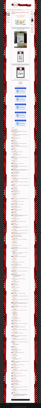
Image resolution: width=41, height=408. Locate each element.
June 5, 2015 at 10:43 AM (15, 141)
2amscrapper (14, 142)
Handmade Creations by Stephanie (16, 235)
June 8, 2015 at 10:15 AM (15, 327)
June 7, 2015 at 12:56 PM (15, 282)
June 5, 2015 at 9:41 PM (15, 207)
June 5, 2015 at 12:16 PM (15, 152)
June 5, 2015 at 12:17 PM (15, 155)
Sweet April (14, 369)
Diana (13, 283)
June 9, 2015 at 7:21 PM (15, 353)
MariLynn (14, 292)
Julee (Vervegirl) (14, 190)
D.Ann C (13, 177)
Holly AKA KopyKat (15, 380)
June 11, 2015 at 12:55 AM (15, 376)
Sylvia (13, 156)
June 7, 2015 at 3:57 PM (15, 291)
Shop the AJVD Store (14, 9)
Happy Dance (14, 232)
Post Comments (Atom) (21, 401)
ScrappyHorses (14, 238)
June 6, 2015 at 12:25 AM (15, 219)
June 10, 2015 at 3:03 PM (15, 368)
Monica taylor (14, 250)
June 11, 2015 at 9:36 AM (15, 379)
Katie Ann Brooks (15, 255)
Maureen (14, 258)
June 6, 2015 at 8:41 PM (15, 257)
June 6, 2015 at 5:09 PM (15, 254)
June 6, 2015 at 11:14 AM (15, 243)
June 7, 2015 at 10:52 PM (15, 318)
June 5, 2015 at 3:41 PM (15, 176)
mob (13, 244)
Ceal (13, 372)
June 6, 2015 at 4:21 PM (15, 249)
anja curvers (14, 322)
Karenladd (14, 220)
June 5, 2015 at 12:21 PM (15, 158)
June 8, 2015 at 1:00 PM (15, 333)
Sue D (13, 261)
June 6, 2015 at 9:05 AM (15, 240)
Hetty (13, 148)
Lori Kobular (14, 130)
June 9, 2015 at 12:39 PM (15, 350)
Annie (13, 184)
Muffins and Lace (14, 351)
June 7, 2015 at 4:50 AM (15, 272)
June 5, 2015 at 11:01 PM (15, 213)
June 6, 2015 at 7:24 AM (15, 234)
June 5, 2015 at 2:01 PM (15, 167)
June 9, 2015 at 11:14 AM (15, 347)
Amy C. (13, 289)
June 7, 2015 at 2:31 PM (15, 288)
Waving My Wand (14, 165)
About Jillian (10, 9)
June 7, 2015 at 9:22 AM (15, 279)
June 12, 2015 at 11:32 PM (15, 387)
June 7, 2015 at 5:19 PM (15, 297)
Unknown (14, 229)
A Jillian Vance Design (8, 12)
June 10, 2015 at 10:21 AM (15, 365)
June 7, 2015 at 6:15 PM (15, 304)
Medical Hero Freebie (19, 9)
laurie (13, 392)
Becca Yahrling (14, 295)
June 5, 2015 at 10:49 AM (15, 144)
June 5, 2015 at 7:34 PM (15, 189)
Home (7, 9)
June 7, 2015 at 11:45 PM (15, 321)
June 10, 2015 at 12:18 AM (15, 359)
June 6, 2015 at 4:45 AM (15, 228)
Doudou (13, 223)
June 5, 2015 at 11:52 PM (15, 216)
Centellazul (14, 211)
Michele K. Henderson (15, 145)
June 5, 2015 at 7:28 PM (15, 186)
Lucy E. (13, 357)
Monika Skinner (14, 383)
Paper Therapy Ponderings (16, 193)
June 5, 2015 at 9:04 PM (15, 199)
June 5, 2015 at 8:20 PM (15, 196)
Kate (13, 286)
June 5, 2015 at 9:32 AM (15, 138)
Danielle (14, 366)
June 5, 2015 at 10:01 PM (15, 210)
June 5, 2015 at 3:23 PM (15, 173)
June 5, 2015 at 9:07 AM (15, 132)
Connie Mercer (14, 203)
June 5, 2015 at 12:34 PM (15, 161)
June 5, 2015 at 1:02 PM (15, 164)
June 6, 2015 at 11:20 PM (15, 265)
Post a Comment (14, 397)
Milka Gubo (14, 241)
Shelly (13, 162)
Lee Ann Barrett (14, 214)
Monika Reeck (14, 273)
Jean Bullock (14, 200)
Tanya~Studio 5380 (15, 247)
